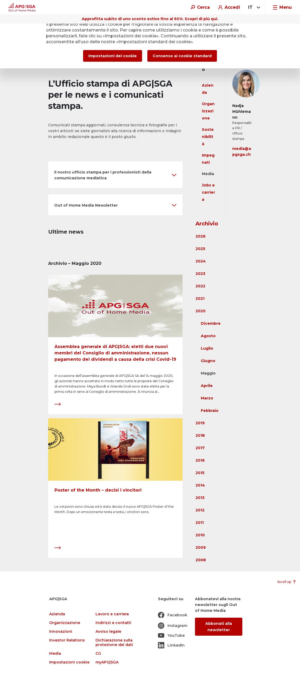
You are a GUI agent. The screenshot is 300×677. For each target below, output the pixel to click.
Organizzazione (208, 111)
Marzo (207, 398)
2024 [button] (201, 261)
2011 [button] (200, 522)
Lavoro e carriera (112, 614)
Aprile (207, 385)
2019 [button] (200, 423)
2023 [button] (200, 273)
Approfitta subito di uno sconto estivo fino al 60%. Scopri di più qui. (150, 18)
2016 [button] (200, 460)
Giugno (208, 360)
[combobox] (253, 7)
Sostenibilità (208, 136)
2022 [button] (200, 286)
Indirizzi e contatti (113, 623)
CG (98, 653)
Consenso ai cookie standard (182, 56)
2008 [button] (201, 560)
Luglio (207, 348)
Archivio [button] (207, 223)
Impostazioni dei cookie (112, 56)
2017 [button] (200, 448)
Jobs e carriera (208, 192)
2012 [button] (200, 510)
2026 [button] (201, 236)
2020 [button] (201, 311)
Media (208, 173)
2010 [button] (200, 535)
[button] (115, 174)
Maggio (208, 373)
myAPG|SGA (107, 662)
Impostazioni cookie (69, 662)
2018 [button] (200, 435)
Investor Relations (67, 640)
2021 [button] (200, 298)
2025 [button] (200, 248)
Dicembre (211, 323)
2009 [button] (201, 547)
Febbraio (210, 410)
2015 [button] (200, 472)
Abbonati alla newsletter (218, 626)
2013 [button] (200, 497)
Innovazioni (60, 631)
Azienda (57, 614)
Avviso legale (108, 631)
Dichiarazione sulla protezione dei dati (114, 642)
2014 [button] (200, 485)
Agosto (208, 335)
